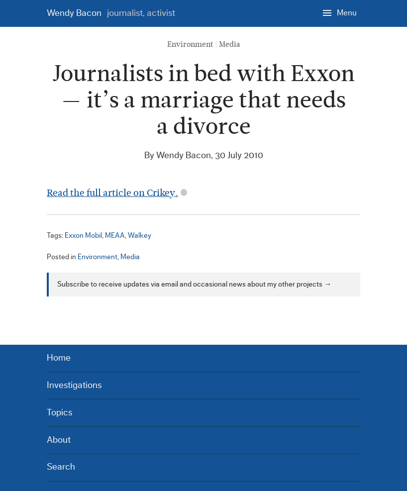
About (59, 440)
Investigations (74, 385)
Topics (59, 412)
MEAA (115, 235)
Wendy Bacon (111, 13)
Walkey (139, 235)
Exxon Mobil (83, 235)
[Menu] (339, 12)
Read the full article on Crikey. (112, 192)
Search (61, 467)
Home (59, 358)
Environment (190, 44)
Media (229, 44)
